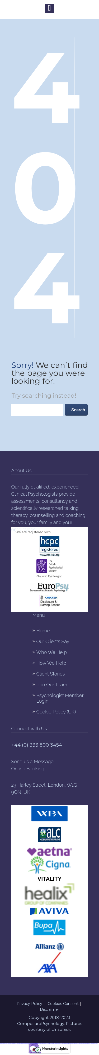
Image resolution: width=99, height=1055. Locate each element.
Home (43, 630)
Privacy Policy (29, 1003)
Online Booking (28, 768)
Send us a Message (32, 761)
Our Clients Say (52, 641)
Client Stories (50, 674)
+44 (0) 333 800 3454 (36, 745)
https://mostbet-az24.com (87, 1043)
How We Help (51, 663)
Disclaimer (49, 1009)
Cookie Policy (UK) (56, 711)
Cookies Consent (63, 1003)
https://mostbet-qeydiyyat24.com (83, 1043)
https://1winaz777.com (79, 1043)
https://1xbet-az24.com (75, 1043)
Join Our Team (51, 684)
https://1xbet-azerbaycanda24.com (91, 1043)
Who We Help (51, 652)
